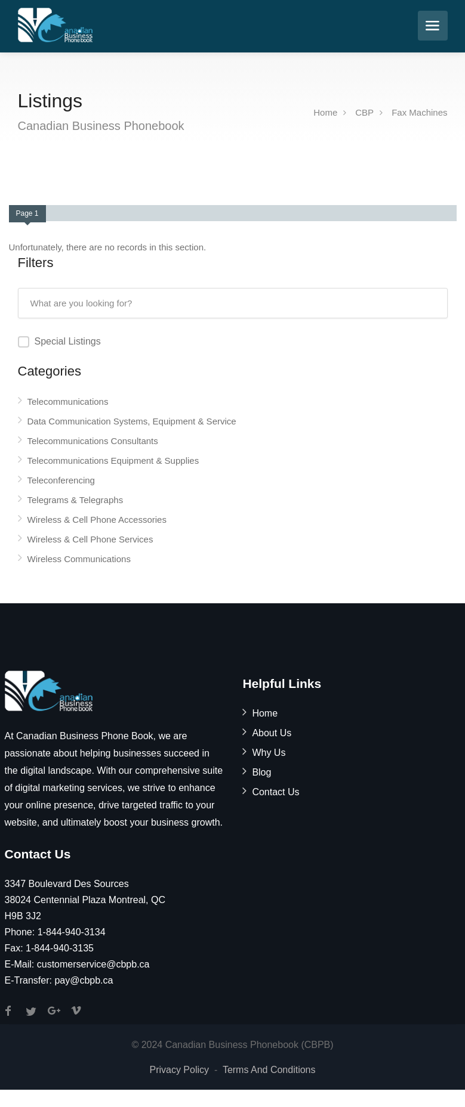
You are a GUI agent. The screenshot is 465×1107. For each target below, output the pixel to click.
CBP (364, 112)
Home (325, 112)
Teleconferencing (61, 480)
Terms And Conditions (269, 1070)
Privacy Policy (179, 1070)
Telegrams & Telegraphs (75, 500)
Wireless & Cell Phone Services (90, 539)
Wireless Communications (79, 559)
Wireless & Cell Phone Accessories (97, 519)
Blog (261, 772)
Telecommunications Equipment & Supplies (113, 460)
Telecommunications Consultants (92, 441)
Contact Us (275, 792)
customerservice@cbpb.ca (93, 964)
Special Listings (68, 341)
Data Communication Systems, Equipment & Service (131, 421)
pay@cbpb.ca (83, 980)
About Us (271, 733)
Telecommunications (68, 401)
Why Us (268, 753)
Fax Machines (419, 112)
